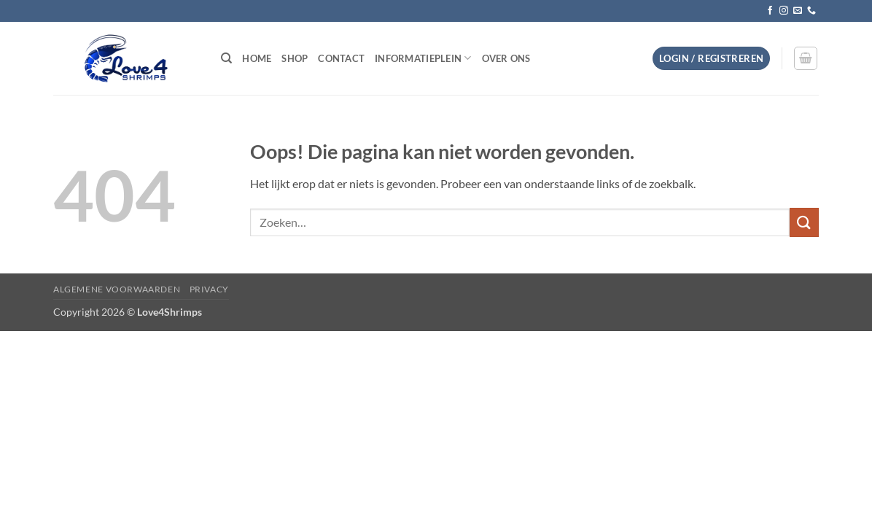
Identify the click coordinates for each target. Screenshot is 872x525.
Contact (341, 58)
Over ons (506, 58)
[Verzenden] (804, 222)
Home (256, 58)
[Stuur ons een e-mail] (797, 11)
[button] (711, 59)
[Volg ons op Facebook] (770, 11)
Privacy (209, 289)
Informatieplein (423, 58)
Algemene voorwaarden (116, 289)
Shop (294, 58)
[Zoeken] (226, 58)
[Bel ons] (811, 11)
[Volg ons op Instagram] (783, 11)
